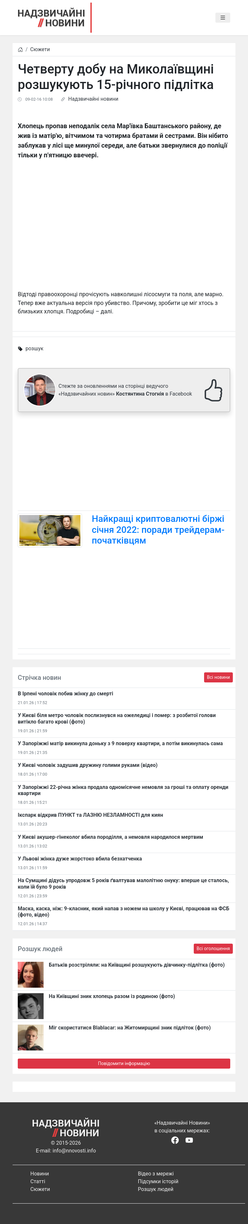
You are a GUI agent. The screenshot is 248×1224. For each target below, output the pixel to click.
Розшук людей (155, 1189)
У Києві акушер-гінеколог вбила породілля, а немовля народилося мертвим (110, 837)
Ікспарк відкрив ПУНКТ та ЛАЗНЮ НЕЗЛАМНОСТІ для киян (90, 815)
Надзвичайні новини (93, 99)
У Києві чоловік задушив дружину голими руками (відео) (88, 765)
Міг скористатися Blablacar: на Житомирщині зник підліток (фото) (130, 1028)
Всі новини (218, 677)
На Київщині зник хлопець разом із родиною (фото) (112, 996)
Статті (37, 1181)
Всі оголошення (213, 948)
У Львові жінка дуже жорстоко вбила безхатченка (80, 859)
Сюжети (40, 49)
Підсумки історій (158, 1181)
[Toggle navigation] (222, 18)
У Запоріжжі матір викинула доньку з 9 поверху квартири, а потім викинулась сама (120, 743)
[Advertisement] (124, 462)
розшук (34, 348)
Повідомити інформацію (124, 1063)
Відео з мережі (156, 1174)
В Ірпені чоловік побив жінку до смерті (65, 694)
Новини (39, 1174)
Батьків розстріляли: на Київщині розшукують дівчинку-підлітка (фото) (137, 965)
